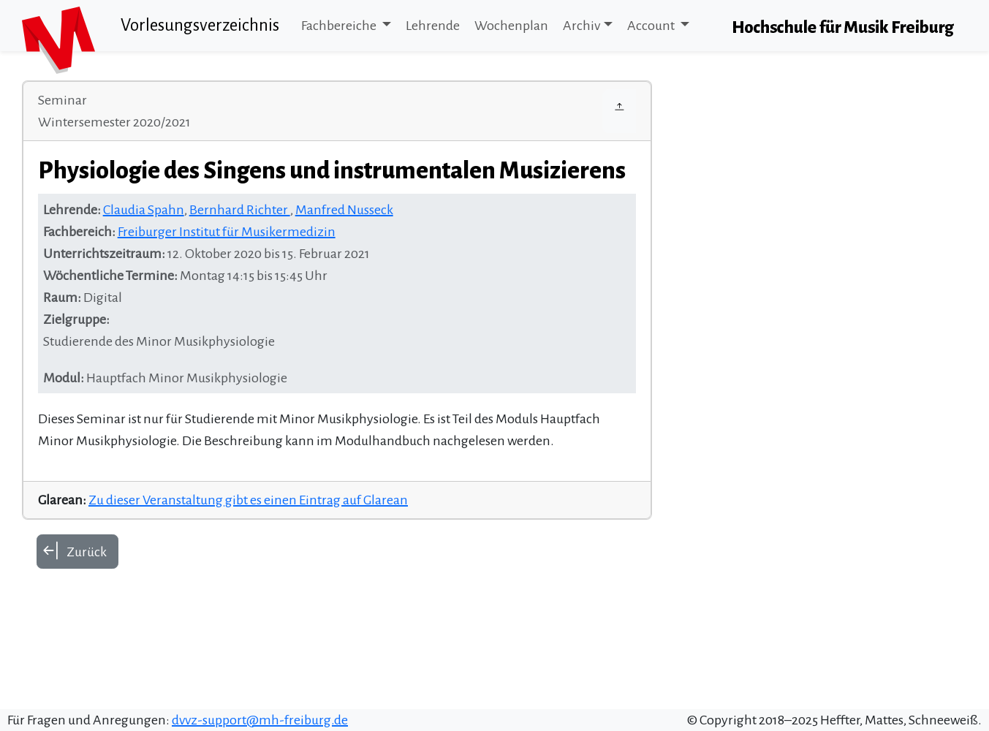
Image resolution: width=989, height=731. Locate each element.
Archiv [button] (581, 25)
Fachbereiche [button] (340, 25)
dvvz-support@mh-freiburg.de (260, 720)
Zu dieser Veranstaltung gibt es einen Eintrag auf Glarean (248, 500)
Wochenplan (511, 25)
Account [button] (652, 25)
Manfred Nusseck (344, 209)
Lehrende (433, 25)
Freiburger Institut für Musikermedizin (227, 231)
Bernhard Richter (239, 209)
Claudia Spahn (143, 209)
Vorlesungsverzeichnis (200, 25)
